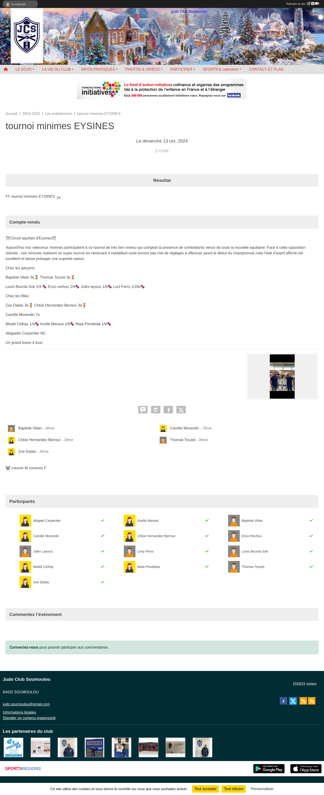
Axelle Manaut (148, 520)
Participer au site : (302, 3)
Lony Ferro (145, 551)
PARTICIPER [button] (181, 69)
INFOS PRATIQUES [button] (98, 69)
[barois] (175, 747)
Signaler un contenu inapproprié (29, 718)
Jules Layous (43, 551)
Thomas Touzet (182, 440)
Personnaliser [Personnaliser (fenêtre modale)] (262, 789)
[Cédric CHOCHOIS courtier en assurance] (202, 747)
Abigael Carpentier (47, 520)
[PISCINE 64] (13, 747)
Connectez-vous (24, 647)
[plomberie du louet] (67, 747)
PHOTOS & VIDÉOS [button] (142, 69)
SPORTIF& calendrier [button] (221, 69)
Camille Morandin (184, 428)
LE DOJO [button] (23, 69)
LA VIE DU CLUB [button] (56, 69)
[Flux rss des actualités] (303, 701)
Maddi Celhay (43, 567)
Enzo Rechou (252, 536)
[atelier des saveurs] (148, 747)
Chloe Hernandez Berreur (39, 440)
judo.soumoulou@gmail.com (26, 704)
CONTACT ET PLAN (266, 69)
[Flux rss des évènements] (311, 701)
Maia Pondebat (148, 567)
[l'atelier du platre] (121, 747)
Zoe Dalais (27, 452)
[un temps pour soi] (40, 747)
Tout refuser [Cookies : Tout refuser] (233, 789)
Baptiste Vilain (30, 428)
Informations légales (19, 712)
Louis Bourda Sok (255, 551)
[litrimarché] (94, 747)
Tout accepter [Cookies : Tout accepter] (205, 789)
